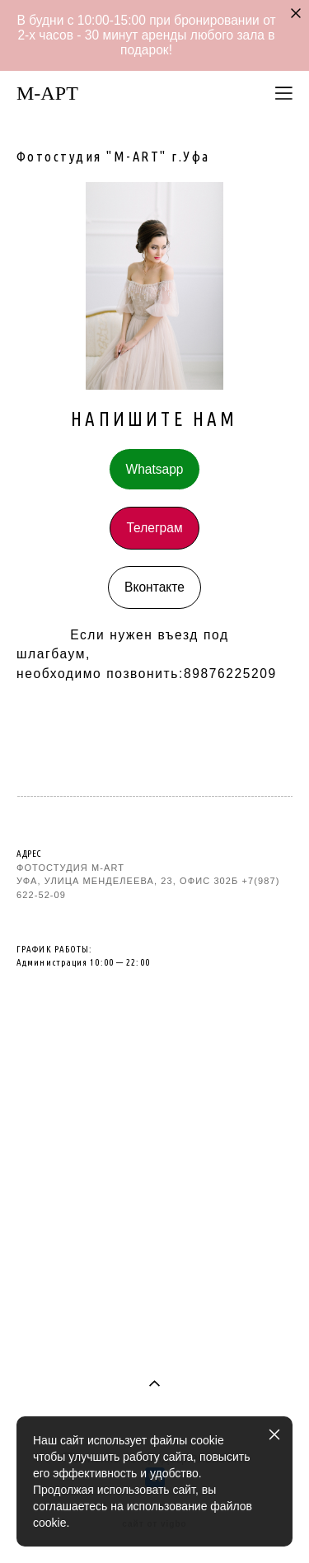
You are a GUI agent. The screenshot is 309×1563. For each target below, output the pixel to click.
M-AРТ (47, 93)
